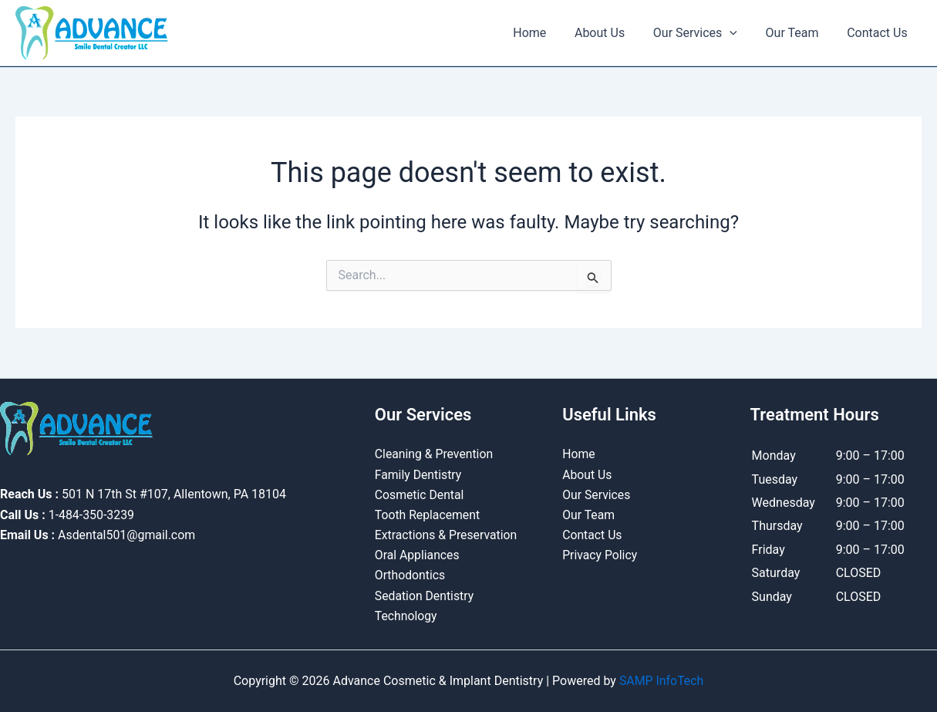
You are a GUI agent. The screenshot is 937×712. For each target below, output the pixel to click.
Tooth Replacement (428, 514)
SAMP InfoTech (660, 680)
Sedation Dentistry (425, 595)
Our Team (797, 32)
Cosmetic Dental (420, 493)
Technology (406, 616)
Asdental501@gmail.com (127, 533)
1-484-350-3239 (92, 513)
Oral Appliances (418, 555)
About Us (612, 32)
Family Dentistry (419, 473)
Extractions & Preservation (447, 534)
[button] (739, 33)
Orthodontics (411, 575)
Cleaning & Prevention (435, 453)
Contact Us (878, 32)
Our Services (704, 33)
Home (545, 32)
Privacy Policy (600, 555)
